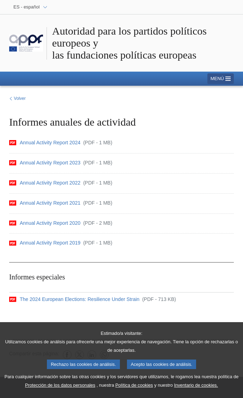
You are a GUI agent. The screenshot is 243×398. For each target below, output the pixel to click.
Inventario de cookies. (196, 389)
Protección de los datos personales (60, 389)
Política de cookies (134, 389)
